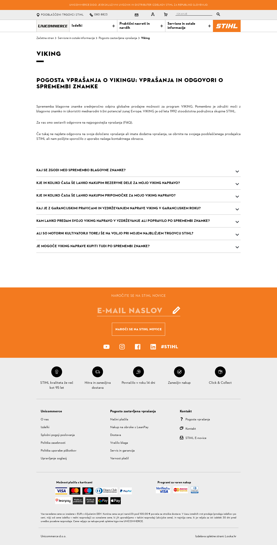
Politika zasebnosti (53, 443)
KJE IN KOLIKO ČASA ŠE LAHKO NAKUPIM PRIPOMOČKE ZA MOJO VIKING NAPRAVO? (106, 195)
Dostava (115, 435)
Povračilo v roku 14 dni (138, 383)
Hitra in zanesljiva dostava (98, 385)
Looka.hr (230, 536)
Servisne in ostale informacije (189, 26)
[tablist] (198, 15)
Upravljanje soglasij (54, 458)
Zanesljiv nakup (179, 383)
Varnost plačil (119, 458)
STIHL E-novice (195, 438)
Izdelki (93, 25)
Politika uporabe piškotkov (58, 450)
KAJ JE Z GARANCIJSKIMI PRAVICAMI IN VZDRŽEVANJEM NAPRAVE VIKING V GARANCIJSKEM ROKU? (118, 208)
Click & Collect (220, 383)
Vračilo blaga (119, 443)
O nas (45, 419)
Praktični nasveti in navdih (141, 26)
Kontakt (190, 429)
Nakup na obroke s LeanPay (129, 427)
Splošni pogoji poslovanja (58, 435)
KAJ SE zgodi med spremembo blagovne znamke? (81, 170)
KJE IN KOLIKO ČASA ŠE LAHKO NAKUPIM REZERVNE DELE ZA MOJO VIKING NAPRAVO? (108, 183)
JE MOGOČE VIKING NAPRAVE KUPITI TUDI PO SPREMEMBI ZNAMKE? (93, 246)
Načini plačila (119, 419)
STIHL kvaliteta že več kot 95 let (56, 385)
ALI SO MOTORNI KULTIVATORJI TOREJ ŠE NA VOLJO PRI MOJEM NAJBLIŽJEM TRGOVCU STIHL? (114, 233)
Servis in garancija (122, 450)
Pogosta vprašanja (197, 419)
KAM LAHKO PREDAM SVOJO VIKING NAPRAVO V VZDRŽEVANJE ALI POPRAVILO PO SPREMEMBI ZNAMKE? (123, 221)
